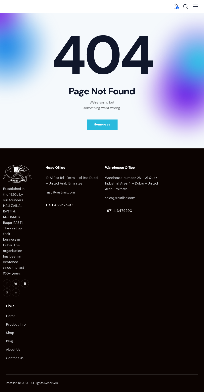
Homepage (102, 124)
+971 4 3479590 (118, 210)
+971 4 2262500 (59, 204)
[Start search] (185, 7)
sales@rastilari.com (120, 198)
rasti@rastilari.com (60, 192)
